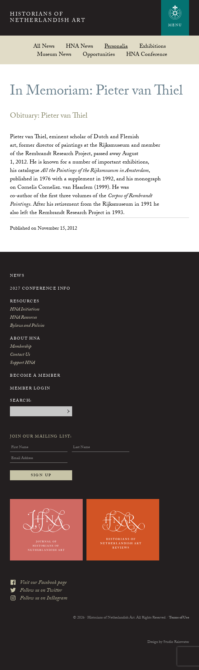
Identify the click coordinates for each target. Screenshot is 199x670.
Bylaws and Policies (27, 326)
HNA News (79, 46)
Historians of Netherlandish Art (48, 18)
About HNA (25, 338)
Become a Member (35, 376)
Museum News (54, 54)
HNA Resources (23, 318)
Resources (24, 301)
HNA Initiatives (24, 310)
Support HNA (22, 363)
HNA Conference (146, 54)
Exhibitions (152, 46)
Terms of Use (179, 618)
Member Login (30, 388)
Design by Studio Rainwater (168, 642)
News (17, 276)
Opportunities (99, 54)
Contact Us (20, 355)
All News (43, 46)
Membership (20, 347)
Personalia (116, 46)
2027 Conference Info (40, 289)
